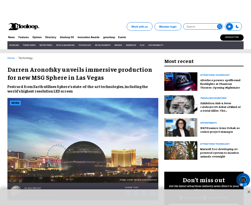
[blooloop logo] (24, 27)
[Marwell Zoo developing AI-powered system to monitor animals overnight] (180, 150)
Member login (168, 26)
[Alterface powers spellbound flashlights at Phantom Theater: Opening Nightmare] (180, 81)
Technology (84, 45)
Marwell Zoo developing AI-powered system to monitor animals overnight (219, 152)
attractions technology (215, 144)
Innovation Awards (89, 37)
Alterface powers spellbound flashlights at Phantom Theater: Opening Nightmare (220, 83)
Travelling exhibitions (213, 98)
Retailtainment (103, 45)
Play (142, 45)
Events (122, 37)
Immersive (131, 45)
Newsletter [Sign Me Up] (232, 37)
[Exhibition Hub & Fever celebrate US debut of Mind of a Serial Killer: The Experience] (180, 104)
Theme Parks (29, 45)
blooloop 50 (67, 37)
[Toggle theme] (229, 26)
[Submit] (219, 26)
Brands (118, 45)
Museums (14, 45)
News (11, 37)
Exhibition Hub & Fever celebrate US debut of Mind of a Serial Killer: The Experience (220, 108)
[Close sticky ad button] (249, 191)
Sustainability (155, 45)
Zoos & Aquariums (65, 45)
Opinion (37, 37)
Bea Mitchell (34, 188)
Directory (50, 37)
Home (11, 58)
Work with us (139, 26)
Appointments (208, 123)
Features (24, 37)
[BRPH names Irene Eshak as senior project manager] (180, 127)
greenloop (109, 37)
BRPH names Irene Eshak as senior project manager (220, 129)
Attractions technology (215, 75)
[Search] (203, 26)
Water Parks (45, 45)
